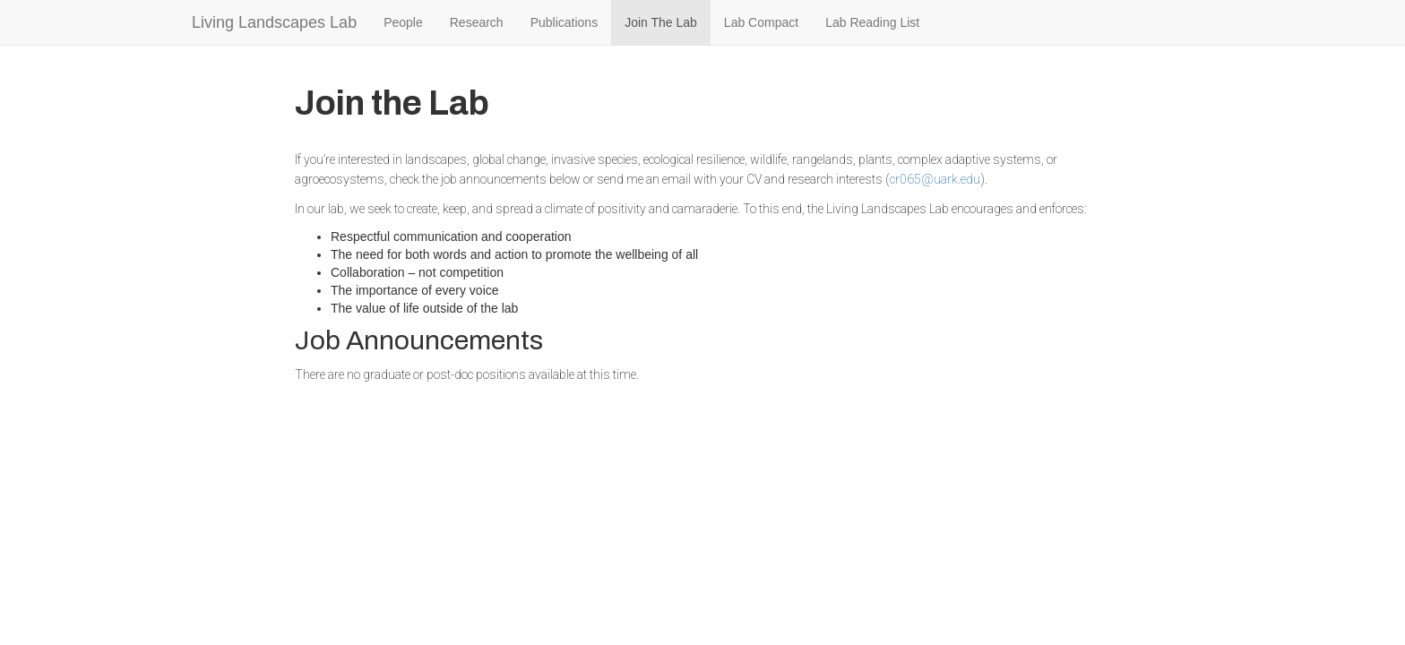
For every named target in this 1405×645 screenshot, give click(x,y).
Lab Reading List (872, 22)
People (403, 22)
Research (477, 22)
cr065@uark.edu (935, 179)
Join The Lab (661, 22)
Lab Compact (761, 22)
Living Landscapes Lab (274, 22)
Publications (564, 22)
